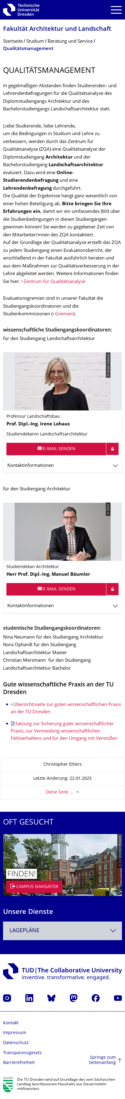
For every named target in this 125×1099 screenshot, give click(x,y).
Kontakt (11, 1023)
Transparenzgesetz (22, 1053)
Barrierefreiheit (19, 1063)
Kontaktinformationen (30, 466)
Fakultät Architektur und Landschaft (57, 29)
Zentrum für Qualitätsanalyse (54, 282)
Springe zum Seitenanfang (102, 1060)
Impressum (14, 1033)
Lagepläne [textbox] (24, 930)
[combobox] (62, 931)
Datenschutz (16, 1043)
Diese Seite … (59, 792)
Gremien (64, 314)
